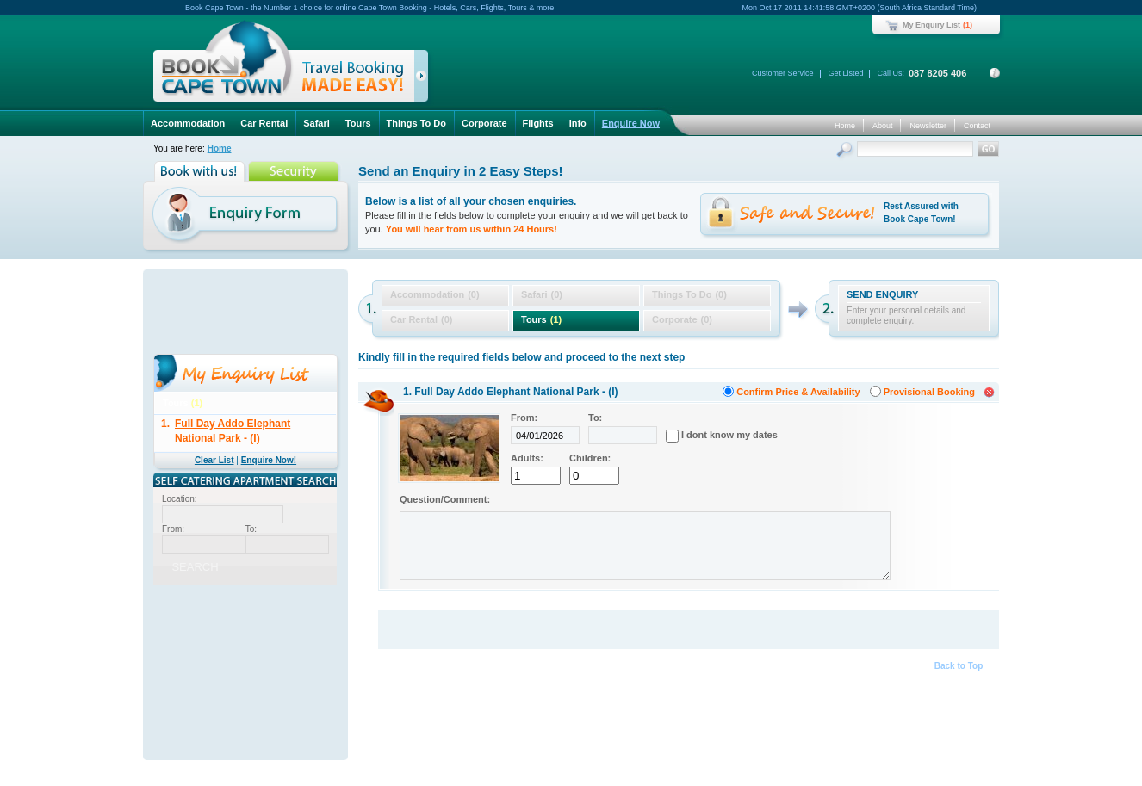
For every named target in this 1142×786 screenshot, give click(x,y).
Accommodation (188, 123)
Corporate (484, 123)
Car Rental (264, 123)
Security (295, 171)
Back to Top (958, 666)
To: (595, 417)
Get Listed (845, 73)
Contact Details (995, 73)
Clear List (214, 460)
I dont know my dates (729, 435)
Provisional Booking (929, 392)
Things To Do (416, 123)
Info (578, 123)
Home (845, 125)
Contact (977, 125)
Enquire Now (631, 123)
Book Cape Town (283, 64)
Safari (316, 123)
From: (524, 417)
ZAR (190, 635)
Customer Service (783, 73)
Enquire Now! (268, 460)
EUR (314, 635)
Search (846, 151)
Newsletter (927, 125)
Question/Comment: (445, 499)
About (882, 125)
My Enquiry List (931, 25)
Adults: (527, 458)
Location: (179, 499)
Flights (538, 123)
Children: (590, 458)
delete (330, 420)
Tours (358, 123)
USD (231, 635)
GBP (273, 635)
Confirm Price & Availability (798, 392)
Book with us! (201, 171)
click (424, 79)
